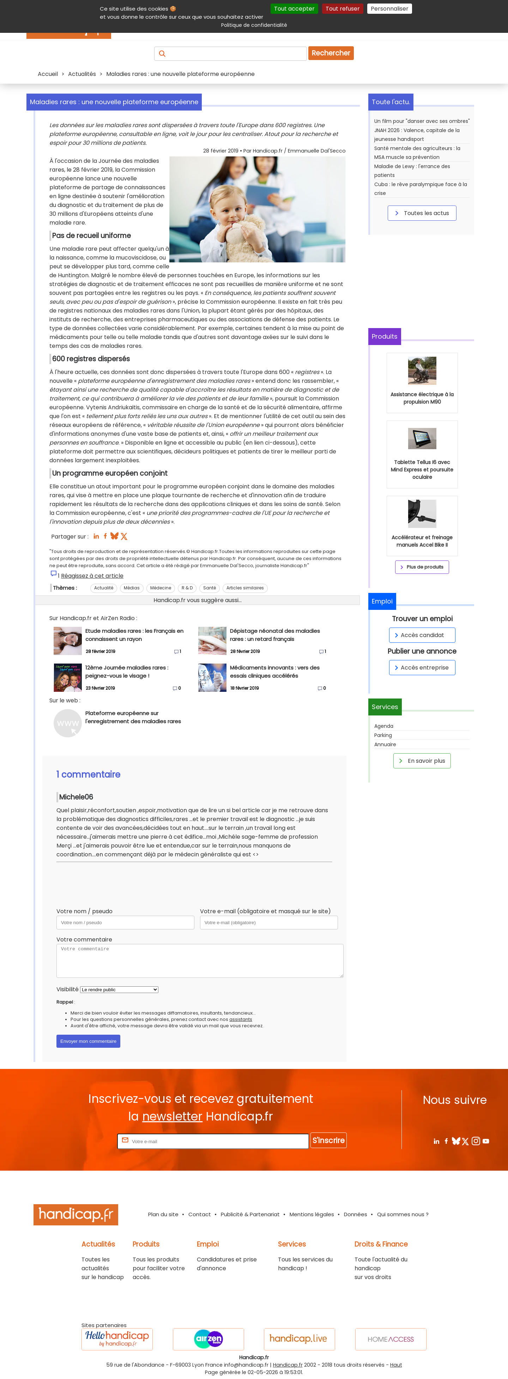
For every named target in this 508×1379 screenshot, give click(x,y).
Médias (132, 588)
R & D (187, 588)
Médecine (160, 588)
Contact (199, 1214)
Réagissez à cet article (92, 576)
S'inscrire (329, 1140)
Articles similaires (245, 588)
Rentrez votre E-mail (87, 1141)
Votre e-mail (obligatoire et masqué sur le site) (265, 911)
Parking (383, 735)
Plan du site (163, 1214)
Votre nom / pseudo (84, 911)
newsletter (172, 1116)
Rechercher (331, 53)
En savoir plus (421, 760)
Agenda (383, 726)
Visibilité (67, 989)
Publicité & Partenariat (250, 1214)
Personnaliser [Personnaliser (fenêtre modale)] (390, 9)
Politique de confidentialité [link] (254, 25)
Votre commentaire (84, 939)
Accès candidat (418, 635)
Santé (209, 588)
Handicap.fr (288, 1364)
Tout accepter (294, 9)
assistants (240, 1019)
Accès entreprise (420, 667)
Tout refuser (343, 9)
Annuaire (385, 744)
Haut (396, 1364)
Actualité (103, 588)
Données (355, 1214)
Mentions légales (312, 1214)
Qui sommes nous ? (403, 1214)
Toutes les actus (421, 213)
